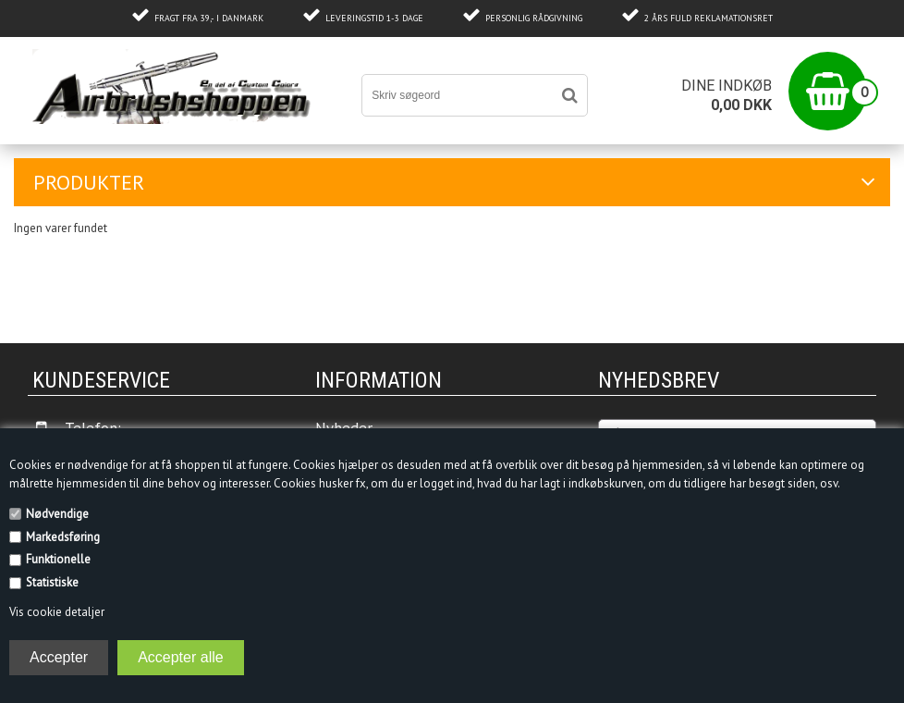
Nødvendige (57, 514)
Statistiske (52, 582)
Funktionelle (58, 559)
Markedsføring (63, 537)
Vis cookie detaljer (56, 612)
